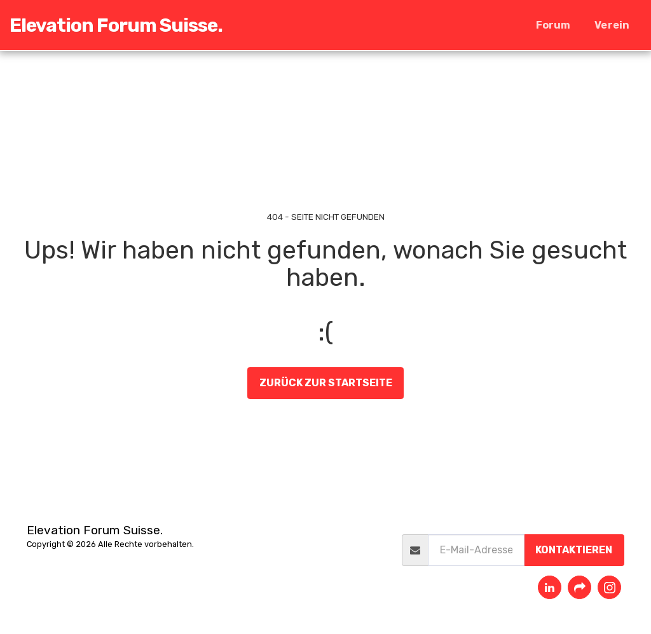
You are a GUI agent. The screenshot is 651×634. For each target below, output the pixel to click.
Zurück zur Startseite (325, 383)
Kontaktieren (573, 550)
